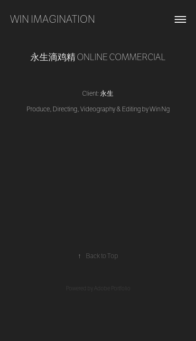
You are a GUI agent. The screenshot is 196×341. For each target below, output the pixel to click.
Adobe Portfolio (112, 288)
